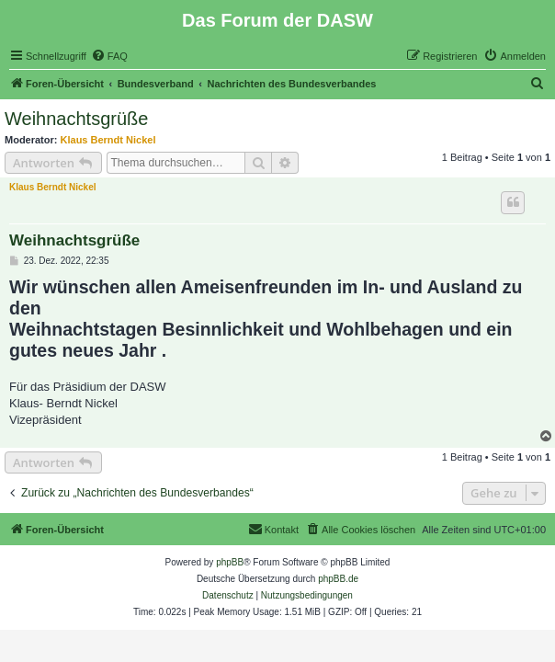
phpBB (230, 562)
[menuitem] (109, 56)
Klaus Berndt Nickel (108, 139)
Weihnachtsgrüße (76, 118)
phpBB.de (338, 579)
